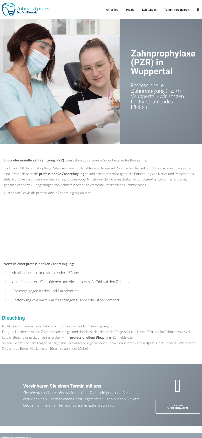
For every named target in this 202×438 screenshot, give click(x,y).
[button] (198, 10)
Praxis (130, 9)
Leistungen (149, 9)
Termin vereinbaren (176, 9)
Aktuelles (112, 9)
